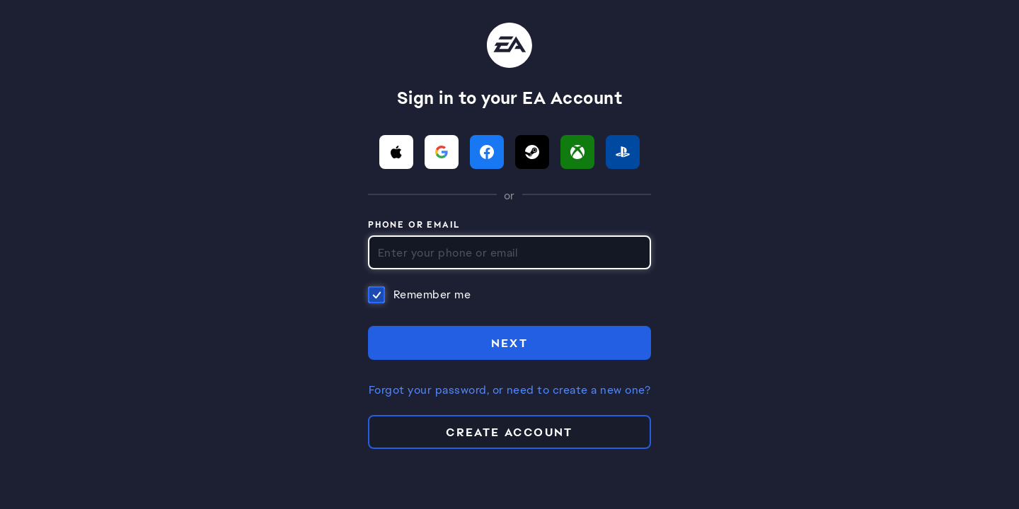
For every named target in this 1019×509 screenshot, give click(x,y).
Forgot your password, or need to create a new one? (509, 390)
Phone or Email (414, 225)
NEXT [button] (510, 343)
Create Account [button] (509, 432)
